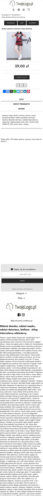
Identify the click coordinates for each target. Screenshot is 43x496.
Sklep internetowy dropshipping (22, 289)
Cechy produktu (21, 104)
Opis (21, 99)
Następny (32, 23)
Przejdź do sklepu (21, 77)
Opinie (21, 108)
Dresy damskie (15, 15)
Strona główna (5, 15)
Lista (22, 23)
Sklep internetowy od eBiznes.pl (21, 321)
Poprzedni (11, 23)
